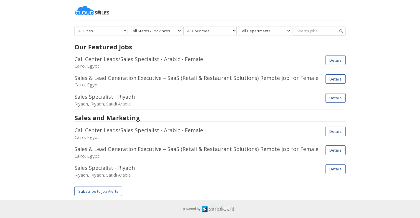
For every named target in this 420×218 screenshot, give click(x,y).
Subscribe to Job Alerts (98, 191)
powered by (210, 209)
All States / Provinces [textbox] (151, 30)
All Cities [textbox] (85, 30)
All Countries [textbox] (198, 30)
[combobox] (100, 31)
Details (335, 60)
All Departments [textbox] (256, 30)
